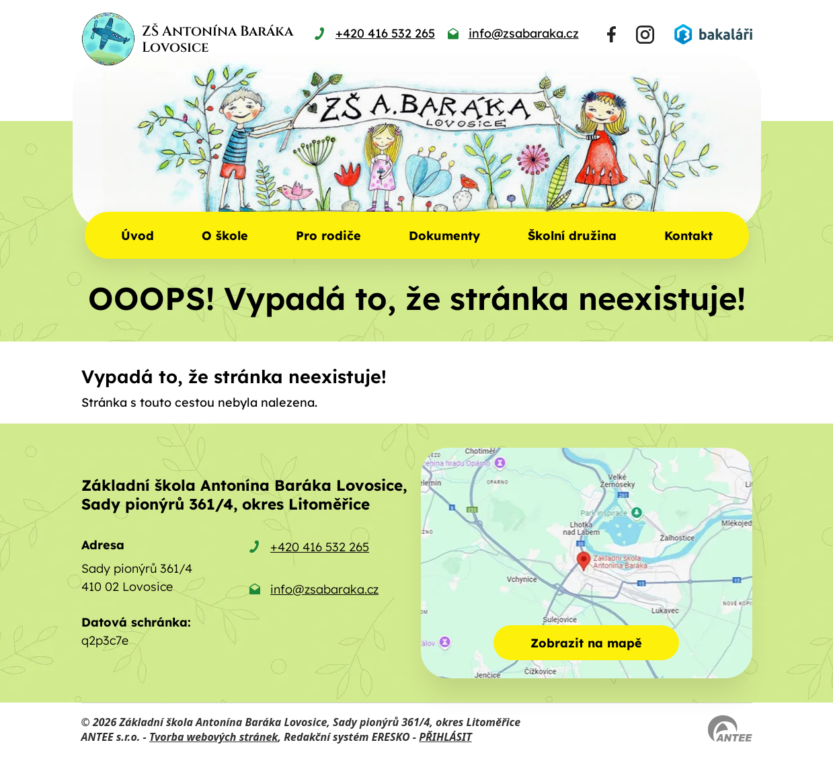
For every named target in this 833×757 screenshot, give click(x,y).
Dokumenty (444, 235)
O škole (225, 235)
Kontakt (688, 235)
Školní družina (572, 235)
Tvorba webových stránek (213, 736)
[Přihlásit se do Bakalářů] (713, 34)
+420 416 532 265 (319, 547)
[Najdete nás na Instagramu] (645, 35)
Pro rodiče (328, 235)
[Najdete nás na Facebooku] (611, 34)
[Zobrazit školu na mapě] (586, 563)
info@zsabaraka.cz (324, 589)
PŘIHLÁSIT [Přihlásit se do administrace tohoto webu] (445, 736)
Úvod (137, 235)
